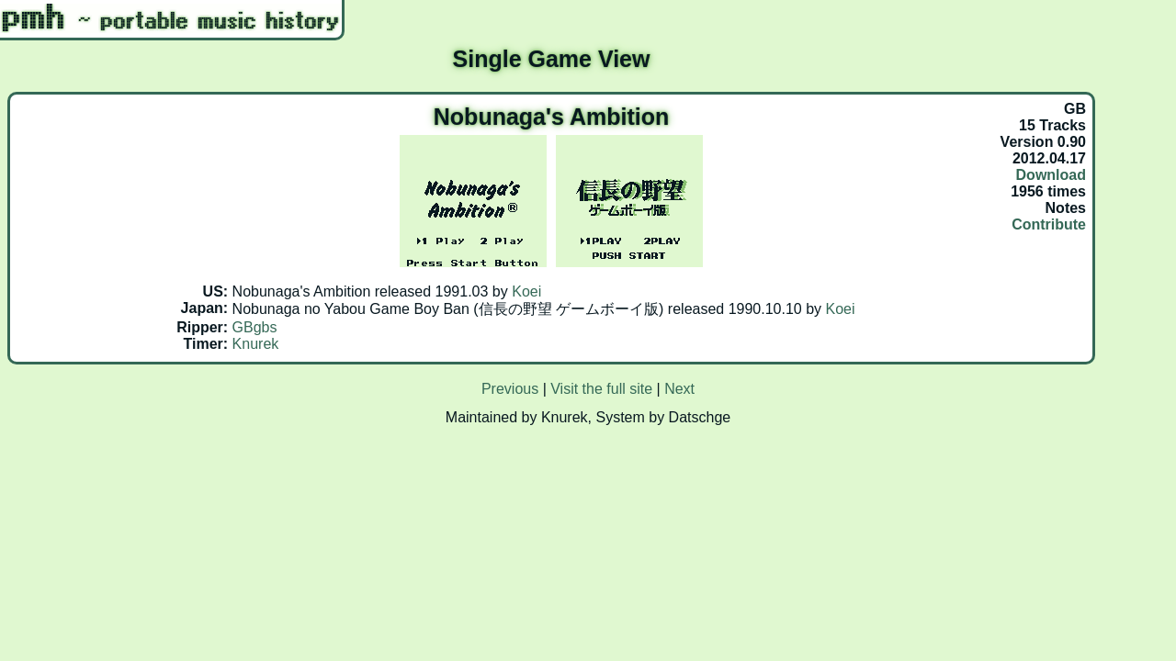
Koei (526, 291)
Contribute (1049, 224)
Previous (509, 389)
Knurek (255, 344)
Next (679, 389)
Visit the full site (601, 389)
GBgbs (254, 327)
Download (1051, 175)
